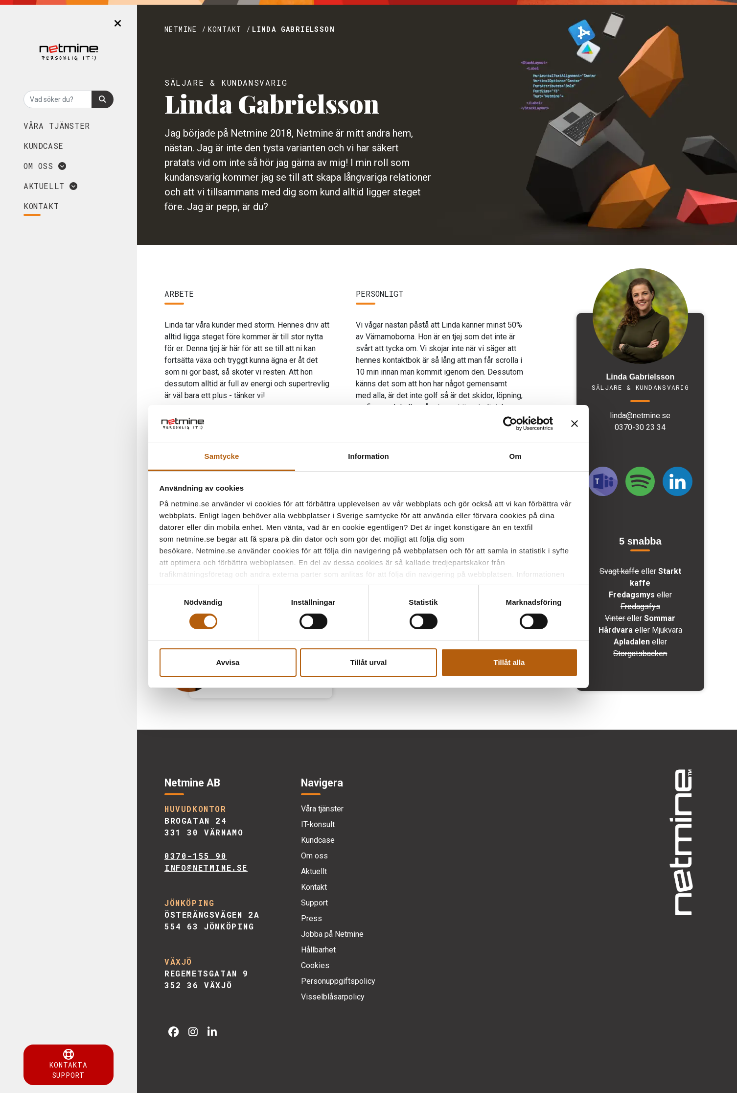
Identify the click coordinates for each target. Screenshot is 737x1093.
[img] (680, 843)
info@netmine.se (206, 867)
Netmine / (185, 29)
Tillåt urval (368, 662)
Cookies (315, 965)
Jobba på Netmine (332, 934)
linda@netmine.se (640, 415)
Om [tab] (515, 456)
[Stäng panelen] (574, 423)
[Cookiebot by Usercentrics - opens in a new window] (510, 423)
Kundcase (43, 146)
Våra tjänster (56, 125)
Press (311, 918)
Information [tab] (368, 456)
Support (314, 902)
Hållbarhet (318, 949)
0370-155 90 (195, 856)
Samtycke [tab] (222, 456)
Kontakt (314, 887)
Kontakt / (229, 29)
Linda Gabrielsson (293, 29)
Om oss (45, 166)
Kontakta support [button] (68, 1064)
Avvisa (228, 662)
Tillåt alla (509, 662)
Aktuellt (50, 186)
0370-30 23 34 (640, 427)
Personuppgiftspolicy (338, 981)
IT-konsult (318, 824)
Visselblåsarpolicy (333, 996)
